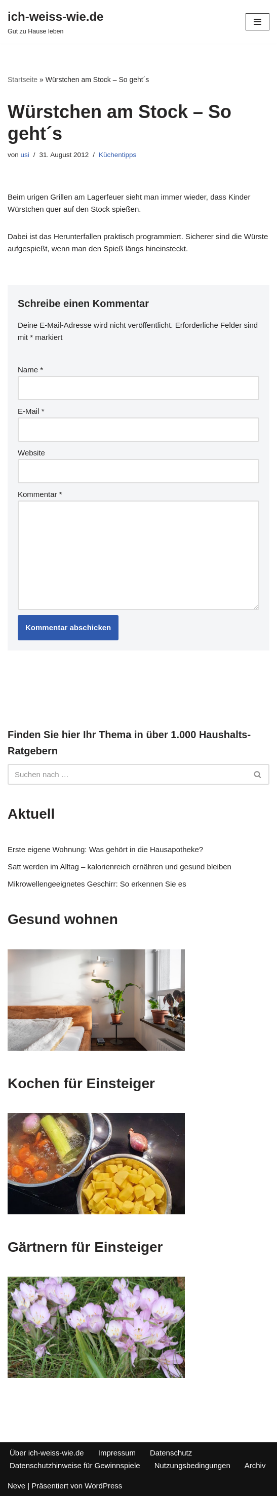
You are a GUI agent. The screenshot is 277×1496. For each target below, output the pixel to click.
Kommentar (40, 494)
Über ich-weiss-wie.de (47, 1452)
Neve (16, 1485)
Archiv (255, 1465)
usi (25, 155)
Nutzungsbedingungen (192, 1465)
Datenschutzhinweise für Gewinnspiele (75, 1465)
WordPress (103, 1485)
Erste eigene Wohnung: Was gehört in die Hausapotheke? (105, 849)
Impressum (117, 1452)
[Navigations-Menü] (257, 21)
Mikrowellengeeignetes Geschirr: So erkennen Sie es (97, 883)
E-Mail (31, 411)
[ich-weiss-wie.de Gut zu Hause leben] (55, 21)
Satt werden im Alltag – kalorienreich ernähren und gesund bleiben (119, 866)
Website (31, 452)
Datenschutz (171, 1452)
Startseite (22, 79)
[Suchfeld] (127, 774)
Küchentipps (117, 155)
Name (30, 369)
